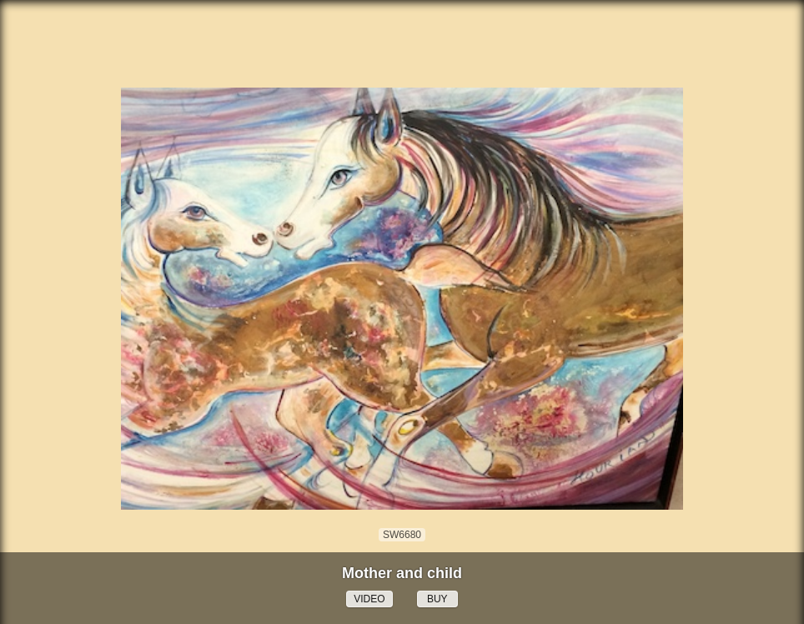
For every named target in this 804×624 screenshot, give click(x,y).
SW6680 (402, 535)
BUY (437, 599)
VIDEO (369, 599)
